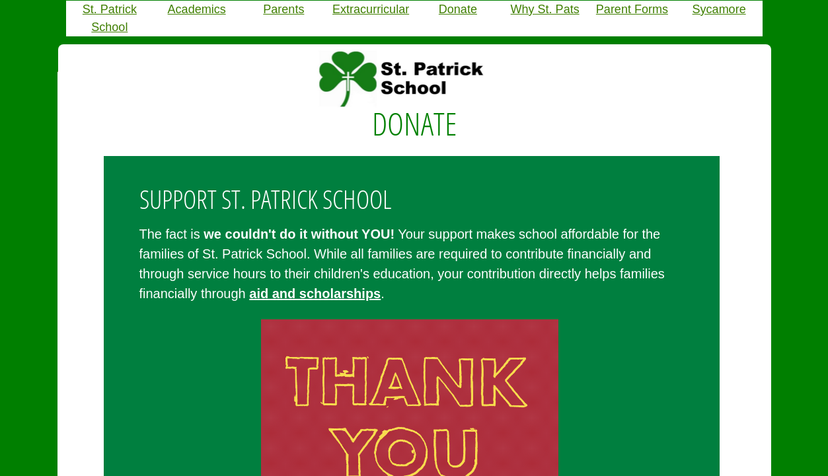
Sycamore (719, 9)
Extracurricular (370, 9)
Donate (458, 9)
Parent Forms (632, 9)
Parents (283, 9)
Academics (197, 9)
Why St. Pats (545, 9)
